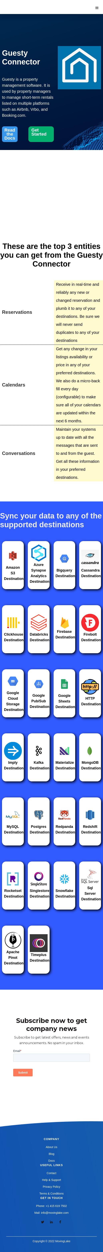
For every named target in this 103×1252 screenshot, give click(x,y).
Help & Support (51, 1180)
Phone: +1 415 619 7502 (51, 1206)
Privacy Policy (51, 1186)
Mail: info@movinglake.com (51, 1212)
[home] (24, 4)
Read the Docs (9, 134)
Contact (51, 1173)
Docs (51, 1160)
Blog (51, 1153)
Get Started (39, 132)
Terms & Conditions (51, 1193)
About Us (51, 1147)
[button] (97, 8)
